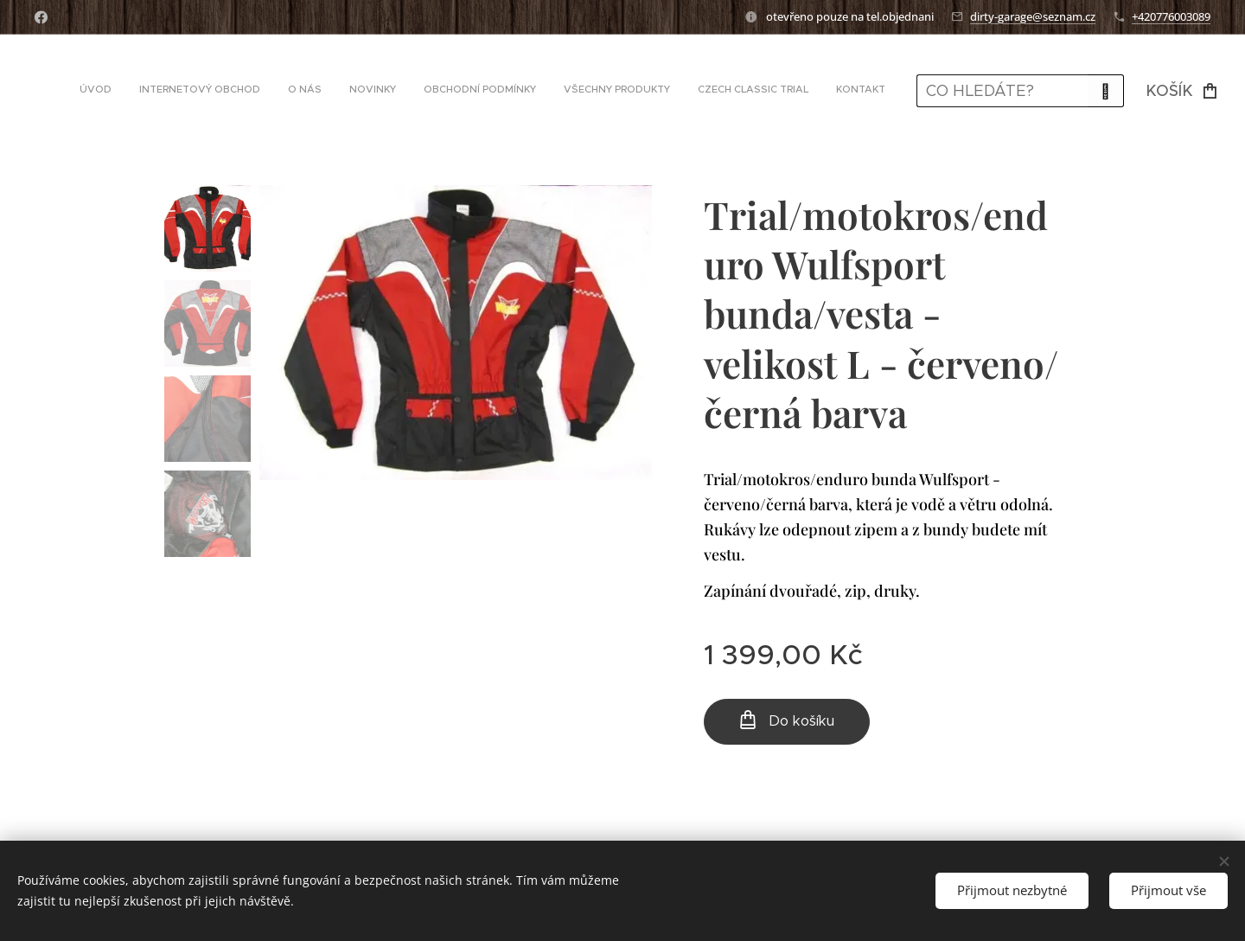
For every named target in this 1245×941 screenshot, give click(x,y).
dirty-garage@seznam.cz (1032, 16)
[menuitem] (681, 90)
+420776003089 (1171, 16)
